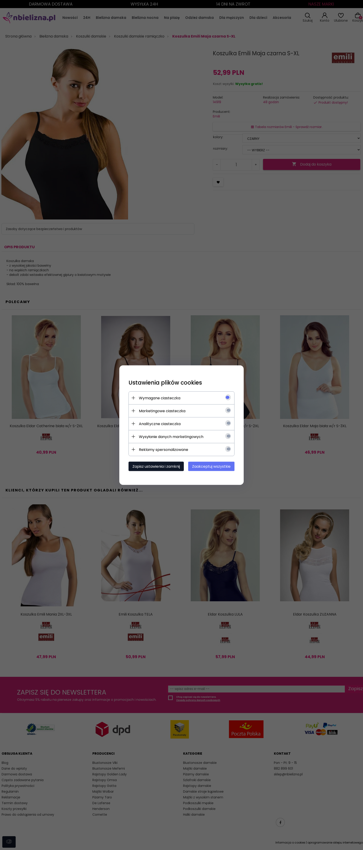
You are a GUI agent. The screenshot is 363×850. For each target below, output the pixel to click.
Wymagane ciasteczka (159, 397)
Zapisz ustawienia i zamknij (156, 466)
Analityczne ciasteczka (160, 423)
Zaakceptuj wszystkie (211, 466)
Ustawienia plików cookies (165, 382)
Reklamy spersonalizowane (163, 449)
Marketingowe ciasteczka (162, 410)
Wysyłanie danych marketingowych (171, 436)
